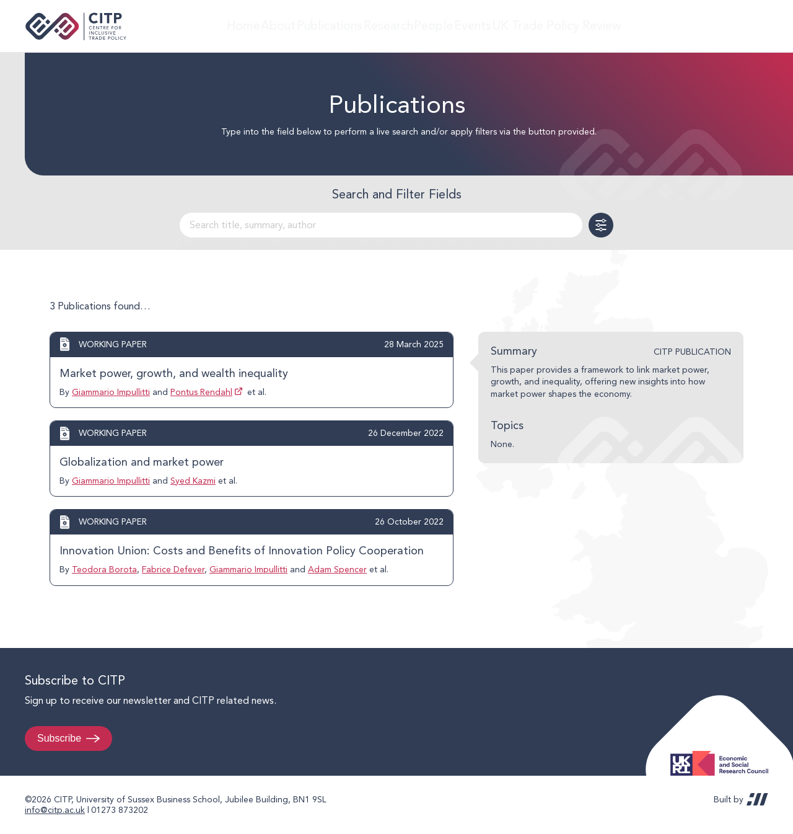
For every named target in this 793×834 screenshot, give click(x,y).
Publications (329, 26)
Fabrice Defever (173, 569)
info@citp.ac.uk (55, 810)
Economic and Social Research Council (723, 753)
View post (251, 369)
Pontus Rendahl (201, 392)
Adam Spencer (337, 569)
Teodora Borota (104, 569)
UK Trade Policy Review (585, 26)
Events (499, 26)
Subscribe (59, 738)
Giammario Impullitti (111, 392)
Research (394, 26)
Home (224, 26)
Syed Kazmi (193, 481)
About (270, 26)
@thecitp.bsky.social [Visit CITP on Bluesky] (753, 26)
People (449, 26)
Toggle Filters (601, 225)
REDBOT (757, 799)
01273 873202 (119, 810)
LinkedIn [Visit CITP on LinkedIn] (729, 26)
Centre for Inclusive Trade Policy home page (76, 26)
